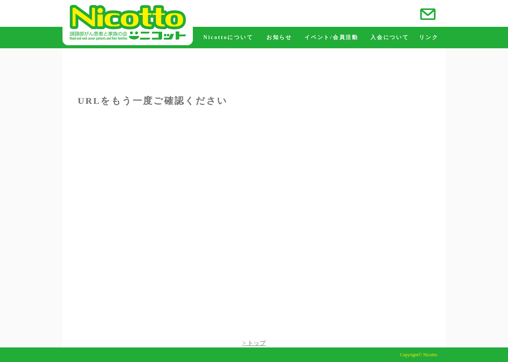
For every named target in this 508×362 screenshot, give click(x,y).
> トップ (254, 343)
